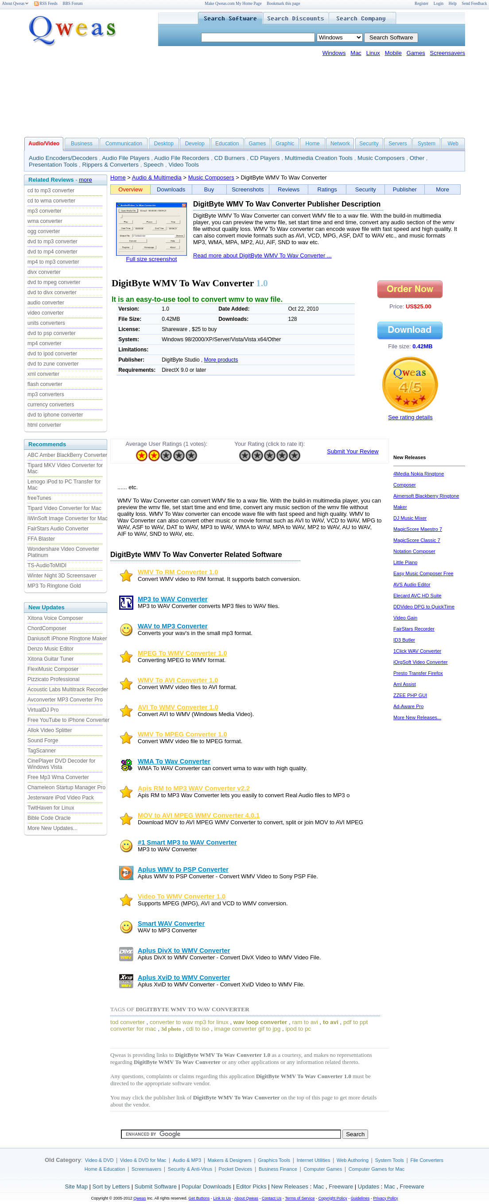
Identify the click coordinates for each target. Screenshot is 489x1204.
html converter (44, 425)
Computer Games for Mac (377, 1169)
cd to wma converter (51, 201)
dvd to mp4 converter (52, 252)
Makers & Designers (230, 1160)
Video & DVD (99, 1160)
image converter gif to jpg (247, 1028)
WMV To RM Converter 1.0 (178, 572)
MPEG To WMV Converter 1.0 (182, 653)
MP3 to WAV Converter (173, 599)
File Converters (426, 1160)
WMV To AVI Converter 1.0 (178, 680)
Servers (397, 143)
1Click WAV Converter (417, 651)
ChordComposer (46, 628)
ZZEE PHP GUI (410, 695)
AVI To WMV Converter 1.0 (178, 707)
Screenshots (248, 189)
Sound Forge (42, 740)
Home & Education (105, 1169)
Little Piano (405, 562)
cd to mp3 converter (50, 190)
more (85, 179)
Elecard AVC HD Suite (417, 595)
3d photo (171, 1029)
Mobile (393, 53)
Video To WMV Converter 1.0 (181, 896)
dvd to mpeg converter (53, 282)
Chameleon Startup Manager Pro (66, 787)
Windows (334, 53)
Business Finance (278, 1169)
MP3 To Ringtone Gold (54, 586)
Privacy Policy (385, 1198)
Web (452, 143)
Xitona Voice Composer (55, 618)
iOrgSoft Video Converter (420, 662)
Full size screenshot (151, 259)
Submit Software (156, 1186)
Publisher (405, 189)
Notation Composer (414, 551)
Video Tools (183, 164)
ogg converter (43, 231)
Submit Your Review (352, 451)
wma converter (44, 221)
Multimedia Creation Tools (319, 158)
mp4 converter (44, 343)
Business (82, 143)
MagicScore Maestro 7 (417, 529)
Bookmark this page (283, 3)
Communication (123, 143)
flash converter (44, 384)
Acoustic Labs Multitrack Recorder (67, 689)
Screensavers (447, 53)
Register (421, 3)
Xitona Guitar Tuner (50, 659)
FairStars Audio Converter (58, 529)
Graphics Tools (274, 1160)
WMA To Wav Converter (174, 761)
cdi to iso (198, 1028)
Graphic (285, 143)
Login (438, 3)
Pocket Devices (235, 1169)
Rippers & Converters (110, 164)
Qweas (139, 1198)
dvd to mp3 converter (52, 241)
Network (340, 143)
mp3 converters (45, 394)
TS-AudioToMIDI (46, 565)
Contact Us (272, 1198)
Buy (209, 189)
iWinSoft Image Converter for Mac (67, 518)
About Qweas (15, 3)
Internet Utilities (313, 1160)
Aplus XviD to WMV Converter (184, 977)
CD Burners (229, 158)
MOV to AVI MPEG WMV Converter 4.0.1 (199, 815)
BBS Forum (73, 3)
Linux (373, 53)
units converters (46, 323)
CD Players (264, 158)
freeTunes (39, 498)
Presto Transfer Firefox (418, 673)
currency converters (50, 404)
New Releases (289, 1186)
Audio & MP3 (187, 1160)
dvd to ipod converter (52, 354)
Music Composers (381, 158)
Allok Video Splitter (49, 730)
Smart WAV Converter (171, 923)
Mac (355, 53)
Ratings (327, 189)
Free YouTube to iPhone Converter (68, 720)
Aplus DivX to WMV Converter (184, 950)
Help (453, 3)
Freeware (341, 1186)
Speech (153, 164)
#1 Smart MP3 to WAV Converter (187, 842)
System (426, 143)
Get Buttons (199, 1198)
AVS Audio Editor (412, 584)
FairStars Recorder (414, 628)
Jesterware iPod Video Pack (60, 798)
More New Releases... (417, 717)
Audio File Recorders (181, 158)
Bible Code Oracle (48, 818)
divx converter (44, 272)
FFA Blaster (41, 539)
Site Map (76, 1186)
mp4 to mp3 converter (53, 262)
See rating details (410, 417)
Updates (368, 1186)
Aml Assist (404, 684)
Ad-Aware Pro (408, 706)
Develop (195, 143)
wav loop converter (260, 1022)
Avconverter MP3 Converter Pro (65, 700)
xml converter (43, 374)
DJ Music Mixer (410, 518)
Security (368, 143)
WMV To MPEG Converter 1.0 (182, 734)
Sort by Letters (111, 1186)
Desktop (164, 143)
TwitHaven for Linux (50, 808)
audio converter (45, 303)
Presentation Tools (53, 164)
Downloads (171, 189)
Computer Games (322, 1169)
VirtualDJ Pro (42, 710)
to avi (330, 1022)
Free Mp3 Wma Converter (58, 777)
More (442, 189)
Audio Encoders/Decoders (63, 158)
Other (417, 158)
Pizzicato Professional (53, 679)
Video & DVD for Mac (143, 1160)
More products (221, 360)
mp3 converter (44, 211)
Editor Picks (251, 1186)
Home (313, 143)
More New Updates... (52, 828)
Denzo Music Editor (50, 649)
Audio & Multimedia (157, 177)
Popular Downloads (207, 1186)
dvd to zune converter (52, 364)
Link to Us (222, 1198)
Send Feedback (474, 3)
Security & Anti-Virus (190, 1169)
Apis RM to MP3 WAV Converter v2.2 (194, 788)
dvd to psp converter (51, 333)
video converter (45, 313)
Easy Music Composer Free (423, 573)
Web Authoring (353, 1160)
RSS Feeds (46, 3)
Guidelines (360, 1198)
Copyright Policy (332, 1198)
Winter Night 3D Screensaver (61, 576)
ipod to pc (298, 1028)
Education (227, 143)
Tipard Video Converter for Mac (64, 508)
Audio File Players (125, 158)
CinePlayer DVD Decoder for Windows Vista (61, 764)
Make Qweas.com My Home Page (233, 3)
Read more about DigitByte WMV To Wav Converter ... (262, 255)
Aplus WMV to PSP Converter (183, 869)
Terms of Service (299, 1198)
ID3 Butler (404, 640)
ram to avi (305, 1022)
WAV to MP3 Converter (173, 626)
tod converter (127, 1022)
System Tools (389, 1160)
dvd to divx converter (52, 292)
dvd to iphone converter (55, 415)
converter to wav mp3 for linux (189, 1022)
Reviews (288, 189)
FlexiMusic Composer (52, 669)
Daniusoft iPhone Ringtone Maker (67, 638)
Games (416, 53)
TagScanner (41, 751)
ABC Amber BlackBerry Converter (67, 455)
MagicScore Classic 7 (416, 540)
